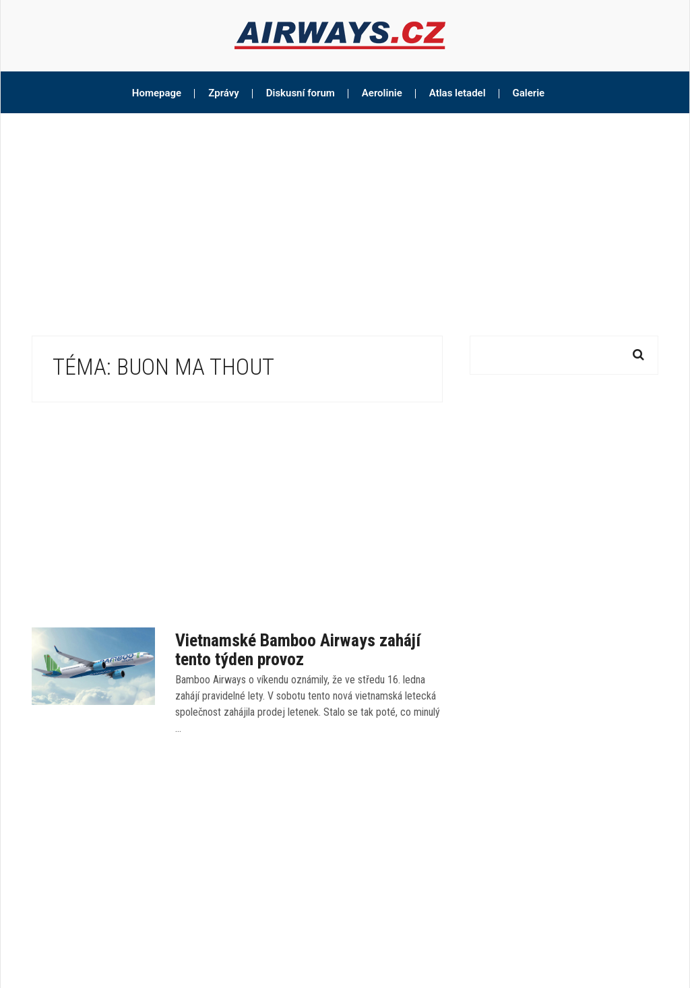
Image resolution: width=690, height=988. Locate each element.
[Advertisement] (345, 214)
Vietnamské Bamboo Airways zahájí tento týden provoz (297, 650)
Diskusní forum (300, 93)
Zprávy (223, 93)
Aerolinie (382, 93)
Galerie (529, 93)
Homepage (156, 93)
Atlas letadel (457, 93)
